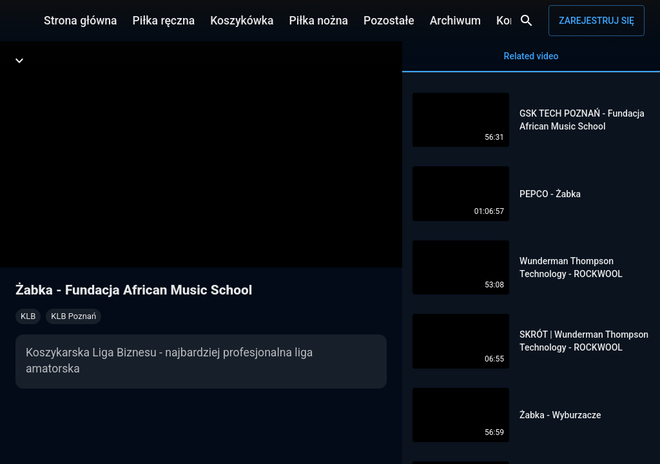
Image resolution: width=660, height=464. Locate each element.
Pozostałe (389, 20)
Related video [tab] (531, 61)
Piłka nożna (318, 20)
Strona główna (80, 20)
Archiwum (455, 20)
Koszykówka (241, 20)
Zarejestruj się (596, 20)
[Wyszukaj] (526, 20)
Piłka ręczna (164, 20)
